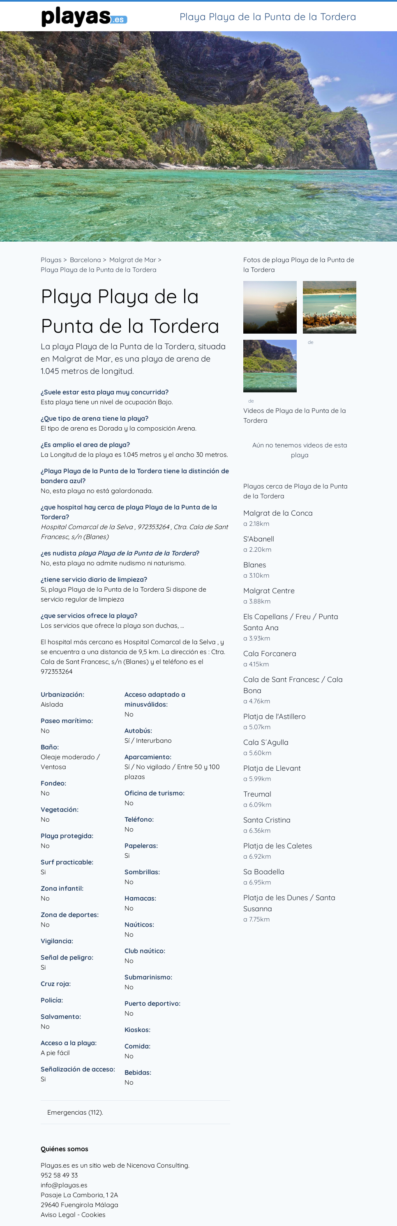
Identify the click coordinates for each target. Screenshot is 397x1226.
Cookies (93, 1214)
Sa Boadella (263, 871)
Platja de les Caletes (277, 845)
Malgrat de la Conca (278, 513)
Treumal (257, 794)
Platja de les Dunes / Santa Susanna (289, 903)
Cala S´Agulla (266, 742)
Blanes (254, 564)
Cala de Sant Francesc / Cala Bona (293, 685)
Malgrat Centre (269, 590)
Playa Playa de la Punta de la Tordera (99, 269)
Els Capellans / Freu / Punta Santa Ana (290, 622)
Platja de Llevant (272, 768)
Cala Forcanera (269, 653)
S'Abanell (258, 539)
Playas (51, 260)
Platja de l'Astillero (274, 716)
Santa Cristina (267, 820)
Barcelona (85, 260)
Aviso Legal (58, 1214)
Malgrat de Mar (132, 260)
